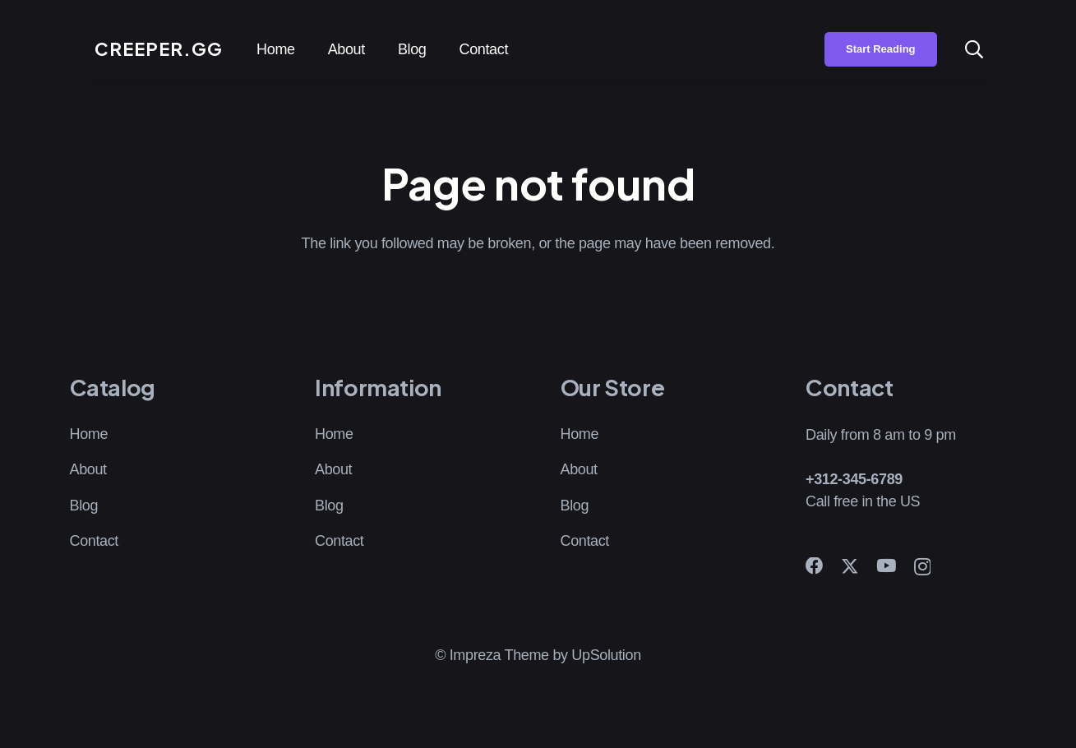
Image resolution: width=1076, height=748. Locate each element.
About (88, 469)
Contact (94, 541)
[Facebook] (815, 566)
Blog (84, 505)
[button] (974, 49)
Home (89, 434)
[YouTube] (886, 566)
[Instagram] (922, 567)
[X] (850, 566)
